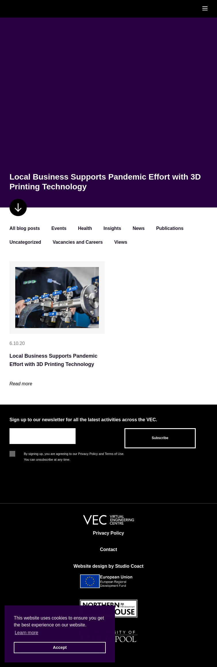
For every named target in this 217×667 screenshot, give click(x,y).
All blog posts (24, 228)
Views (120, 242)
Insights (112, 228)
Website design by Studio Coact (108, 566)
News (138, 228)
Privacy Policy (108, 533)
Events (58, 228)
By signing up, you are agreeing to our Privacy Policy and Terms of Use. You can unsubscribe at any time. (74, 454)
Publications (169, 228)
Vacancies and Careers (78, 242)
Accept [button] (60, 647)
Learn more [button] (26, 632)
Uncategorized (25, 242)
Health (85, 228)
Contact (108, 549)
